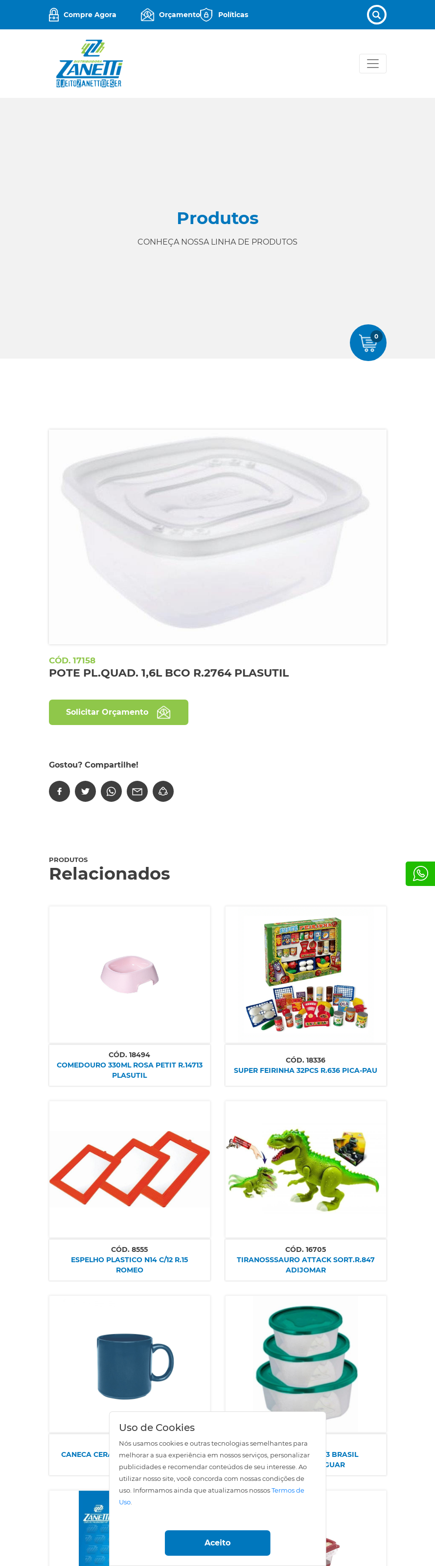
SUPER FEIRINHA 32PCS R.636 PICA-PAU (305, 1070)
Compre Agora (90, 14)
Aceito (217, 1542)
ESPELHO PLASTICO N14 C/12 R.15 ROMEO (129, 1264)
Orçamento (179, 14)
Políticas (233, 14)
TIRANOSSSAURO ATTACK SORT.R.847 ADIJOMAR (306, 1264)
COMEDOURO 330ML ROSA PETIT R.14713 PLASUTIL (130, 1070)
